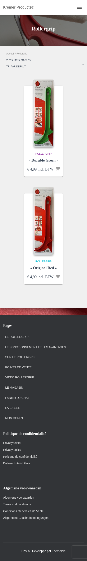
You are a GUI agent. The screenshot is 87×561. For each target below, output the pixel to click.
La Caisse (12, 407)
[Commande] (43, 67)
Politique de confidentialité (20, 456)
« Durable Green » (43, 160)
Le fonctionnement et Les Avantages (35, 347)
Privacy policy (12, 449)
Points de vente (18, 367)
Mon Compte (15, 418)
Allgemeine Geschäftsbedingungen (26, 517)
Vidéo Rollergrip (19, 377)
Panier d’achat (17, 397)
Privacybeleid (11, 443)
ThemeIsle (58, 551)
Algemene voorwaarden (18, 497)
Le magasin (14, 387)
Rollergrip (43, 153)
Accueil (10, 53)
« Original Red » (43, 268)
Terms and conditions (17, 504)
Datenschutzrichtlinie (16, 463)
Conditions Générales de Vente (23, 511)
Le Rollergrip (16, 337)
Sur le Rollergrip (20, 357)
